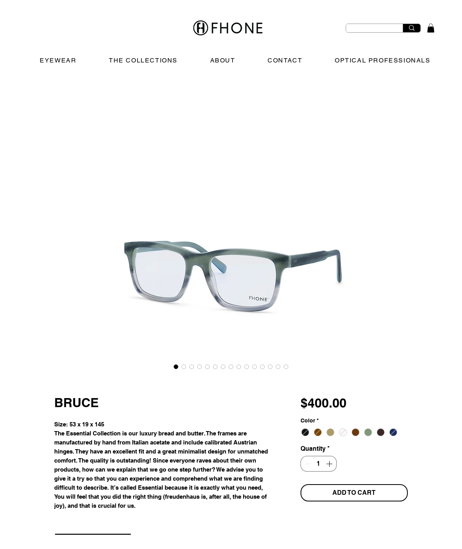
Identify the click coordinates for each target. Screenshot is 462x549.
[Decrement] (307, 463)
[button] (430, 28)
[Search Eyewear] (368, 31)
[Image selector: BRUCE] (176, 367)
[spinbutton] (318, 463)
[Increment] (330, 463)
